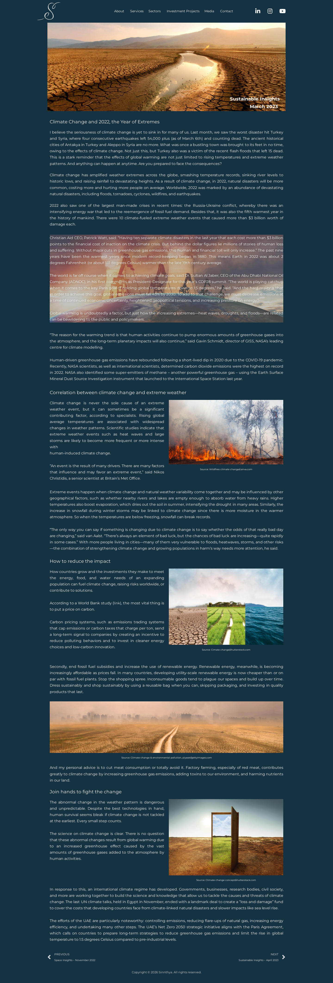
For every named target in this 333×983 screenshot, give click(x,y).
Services (113, 11)
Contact (203, 11)
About (96, 11)
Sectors (131, 11)
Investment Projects (160, 11)
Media (186, 11)
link (117, 605)
